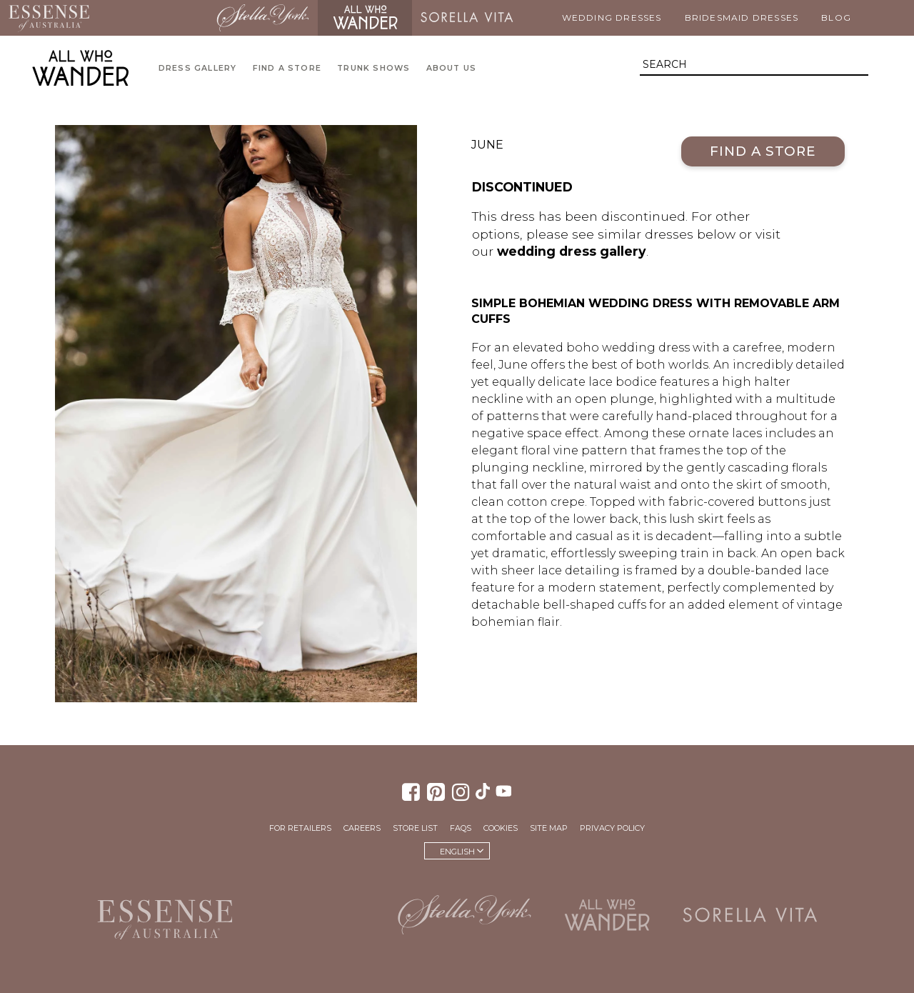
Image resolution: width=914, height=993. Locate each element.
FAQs (460, 828)
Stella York (263, 18)
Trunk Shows (373, 68)
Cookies (500, 828)
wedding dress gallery (571, 251)
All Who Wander (365, 18)
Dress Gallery (198, 68)
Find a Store (287, 68)
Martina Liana (153, 18)
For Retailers (300, 828)
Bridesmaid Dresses (742, 17)
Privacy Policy (612, 828)
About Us (451, 68)
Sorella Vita (467, 18)
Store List (415, 828)
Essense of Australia (49, 18)
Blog (836, 17)
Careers (362, 828)
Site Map (549, 828)
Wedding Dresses (612, 17)
